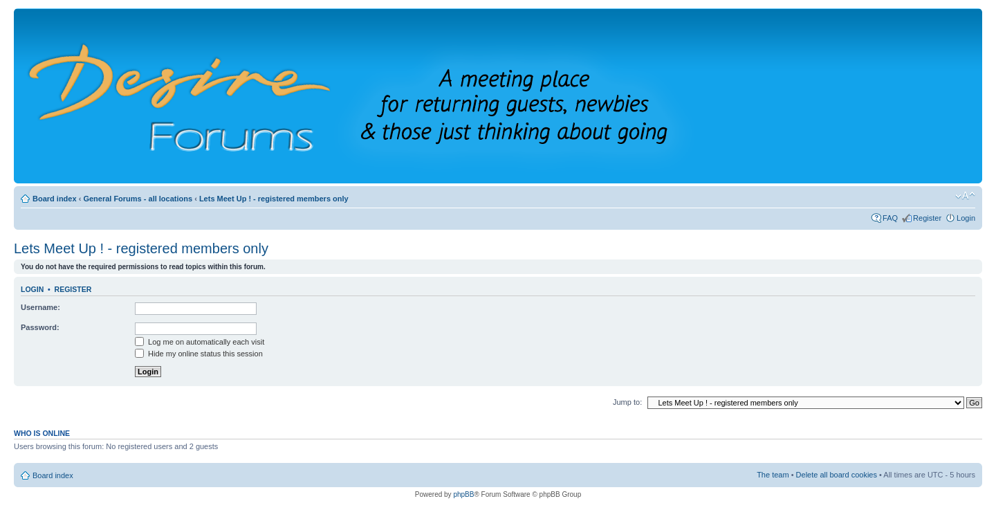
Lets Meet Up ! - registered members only (274, 198)
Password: (40, 327)
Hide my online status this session (199, 353)
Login (966, 218)
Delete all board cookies (836, 475)
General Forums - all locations (137, 198)
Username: (40, 307)
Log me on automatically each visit (199, 342)
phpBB (463, 494)
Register (927, 218)
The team (772, 475)
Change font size (965, 196)
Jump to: (627, 402)
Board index (55, 198)
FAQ (890, 218)
